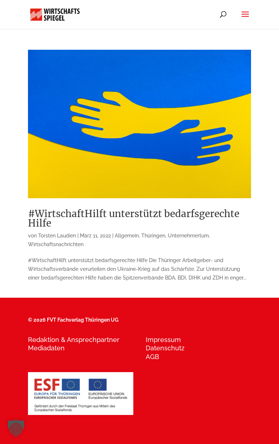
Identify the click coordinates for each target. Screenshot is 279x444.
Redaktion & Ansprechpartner (74, 339)
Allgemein (127, 236)
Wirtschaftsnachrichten (56, 244)
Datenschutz (165, 348)
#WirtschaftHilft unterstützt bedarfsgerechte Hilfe (133, 218)
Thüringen (153, 236)
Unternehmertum (188, 236)
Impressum (163, 339)
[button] (16, 428)
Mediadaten (46, 348)
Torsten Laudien (57, 236)
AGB (152, 357)
